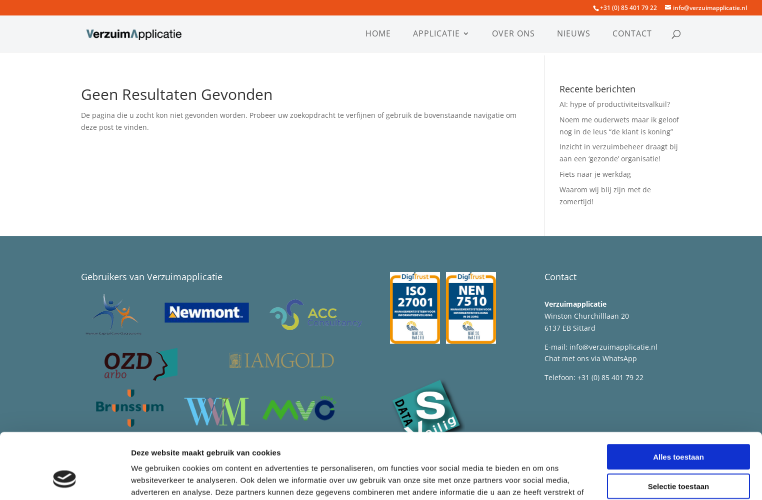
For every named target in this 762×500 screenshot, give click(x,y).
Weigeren (678, 459)
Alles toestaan (678, 400)
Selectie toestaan (679, 430)
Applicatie (436, 34)
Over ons (513, 34)
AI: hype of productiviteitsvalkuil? (615, 104)
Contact (632, 34)
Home (378, 34)
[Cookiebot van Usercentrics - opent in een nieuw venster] (64, 480)
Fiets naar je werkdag (595, 174)
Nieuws (573, 34)
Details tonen (540, 480)
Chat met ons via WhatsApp (591, 358)
